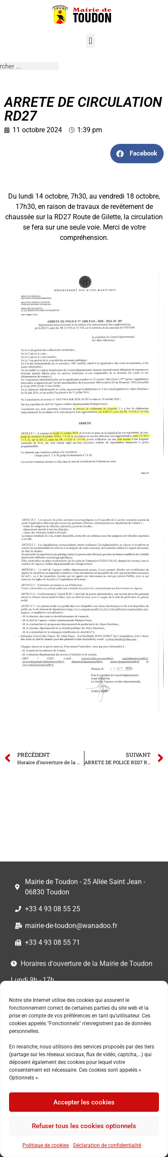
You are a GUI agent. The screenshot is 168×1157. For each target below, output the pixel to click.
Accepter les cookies (84, 1102)
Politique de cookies (45, 1145)
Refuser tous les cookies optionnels (84, 1126)
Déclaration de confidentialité (107, 1145)
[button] (90, 41)
